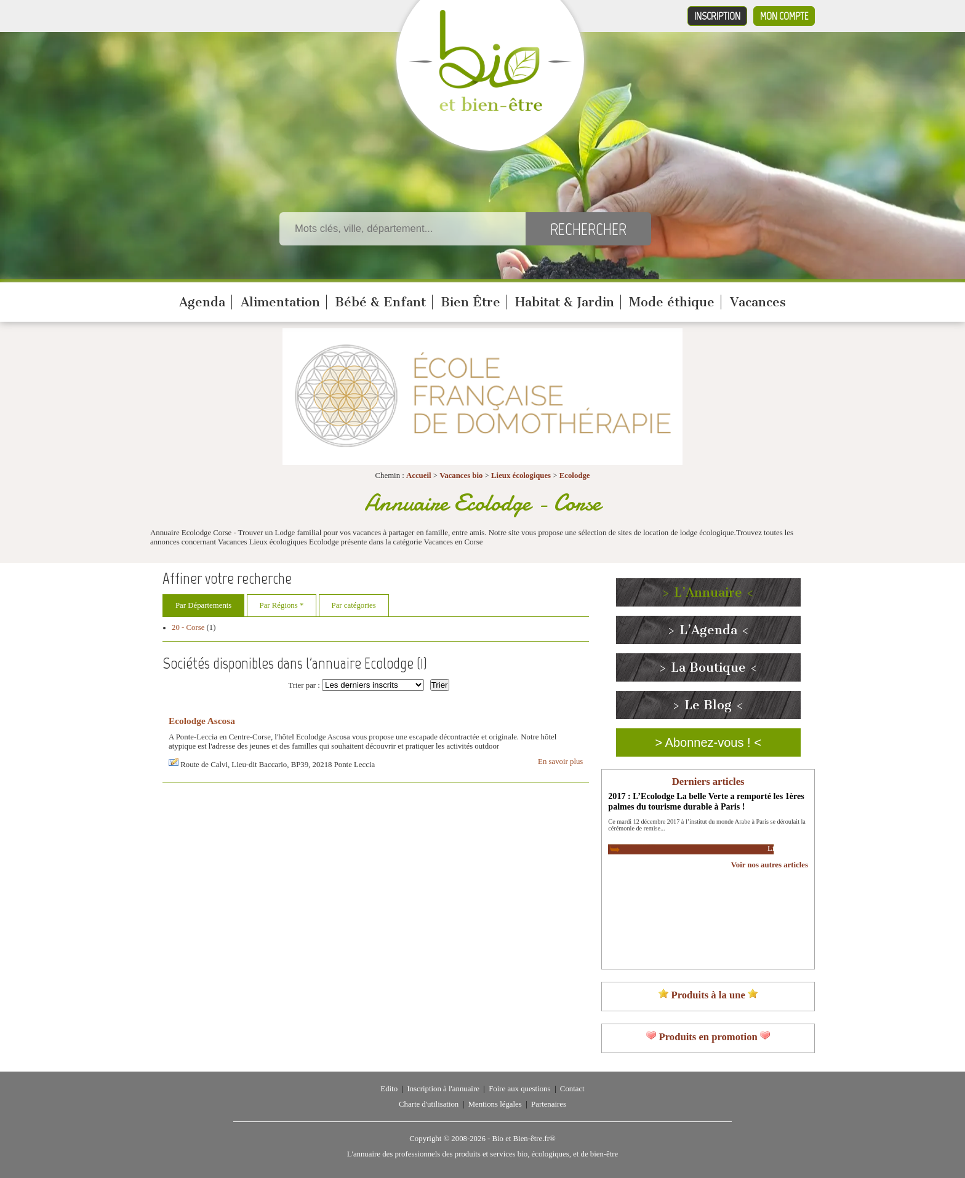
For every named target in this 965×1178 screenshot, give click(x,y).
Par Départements (203, 605)
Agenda (202, 302)
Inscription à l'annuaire (443, 1088)
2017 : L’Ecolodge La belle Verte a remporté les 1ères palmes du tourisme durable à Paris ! (706, 801)
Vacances (758, 302)
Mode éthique (672, 302)
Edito (389, 1088)
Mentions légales (495, 1104)
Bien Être (470, 302)
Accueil (418, 475)
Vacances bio (460, 475)
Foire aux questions (519, 1088)
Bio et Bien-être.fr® (523, 1138)
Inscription (717, 16)
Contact (572, 1088)
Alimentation (280, 302)
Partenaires (548, 1104)
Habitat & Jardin (564, 302)
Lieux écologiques (521, 475)
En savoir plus (560, 761)
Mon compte (784, 16)
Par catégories (354, 605)
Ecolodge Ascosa (202, 720)
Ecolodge (574, 475)
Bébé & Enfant (380, 302)
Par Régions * (282, 605)
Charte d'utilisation (428, 1104)
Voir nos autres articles (769, 865)
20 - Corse (188, 627)
